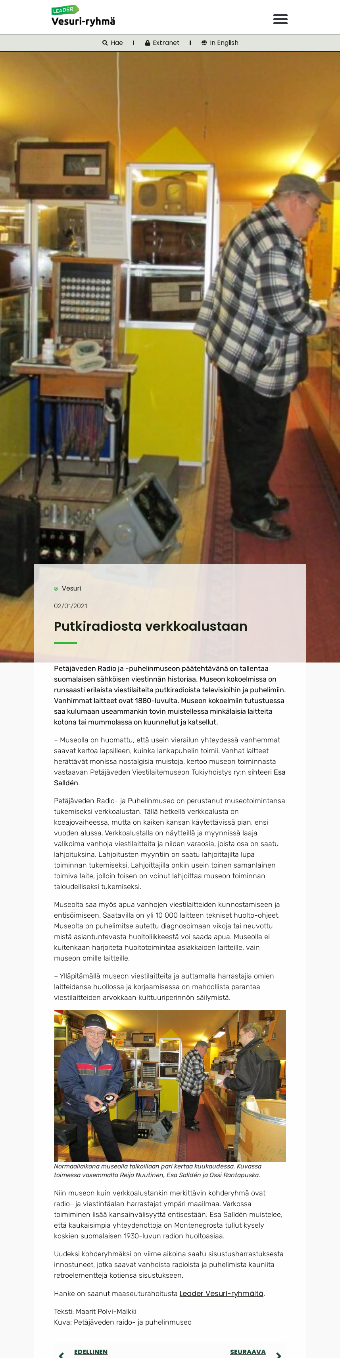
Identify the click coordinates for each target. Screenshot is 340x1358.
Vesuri (71, 588)
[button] (280, 19)
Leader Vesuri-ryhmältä (221, 1293)
